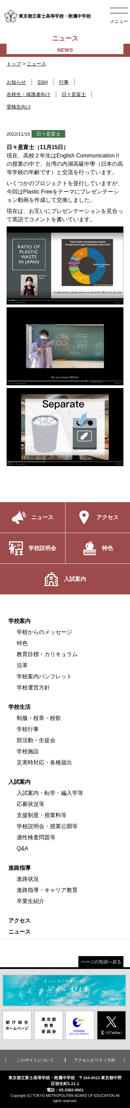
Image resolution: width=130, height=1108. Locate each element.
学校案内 (19, 621)
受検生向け (19, 107)
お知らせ (16, 82)
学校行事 (28, 729)
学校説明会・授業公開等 (47, 826)
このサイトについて (35, 1060)
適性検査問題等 (36, 837)
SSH (42, 82)
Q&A (22, 848)
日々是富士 (74, 94)
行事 (64, 82)
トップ (14, 64)
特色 (22, 643)
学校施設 (28, 751)
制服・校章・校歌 (39, 718)
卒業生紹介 (30, 901)
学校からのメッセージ (44, 632)
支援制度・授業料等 (42, 815)
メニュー (119, 21)
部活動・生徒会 (36, 740)
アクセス (19, 921)
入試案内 (19, 782)
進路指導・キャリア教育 (47, 890)
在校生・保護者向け (28, 94)
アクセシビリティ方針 (94, 1060)
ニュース (36, 64)
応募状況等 (30, 804)
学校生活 (19, 707)
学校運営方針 (33, 687)
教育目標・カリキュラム (47, 654)
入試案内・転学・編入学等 (50, 793)
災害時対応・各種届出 (44, 762)
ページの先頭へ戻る (101, 961)
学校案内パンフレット (44, 676)
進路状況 (28, 879)
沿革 (22, 665)
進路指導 (19, 868)
